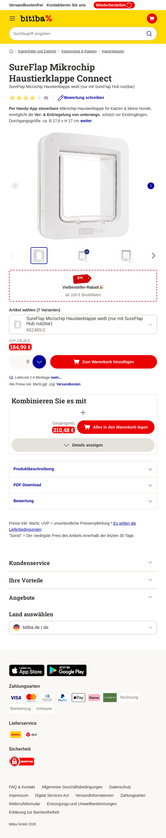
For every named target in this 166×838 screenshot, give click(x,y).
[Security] (21, 762)
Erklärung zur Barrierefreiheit (34, 812)
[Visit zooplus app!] (27, 675)
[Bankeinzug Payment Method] (20, 709)
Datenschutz (120, 787)
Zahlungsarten (133, 795)
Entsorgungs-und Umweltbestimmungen (82, 804)
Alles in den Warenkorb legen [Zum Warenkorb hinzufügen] (119, 428)
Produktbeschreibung (83, 469)
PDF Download (83, 485)
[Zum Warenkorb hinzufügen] (103, 362)
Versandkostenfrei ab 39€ (32, 5)
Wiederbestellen (114, 5)
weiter (86, 121)
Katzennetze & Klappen (78, 51)
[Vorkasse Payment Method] (44, 709)
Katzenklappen (113, 51)
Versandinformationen (94, 795)
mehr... (56, 377)
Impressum (18, 795)
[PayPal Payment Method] (63, 698)
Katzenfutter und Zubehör (37, 51)
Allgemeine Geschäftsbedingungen (72, 787)
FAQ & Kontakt (22, 787)
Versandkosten (68, 384)
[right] (150, 185)
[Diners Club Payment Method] (47, 698)
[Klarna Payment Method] (94, 698)
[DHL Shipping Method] (15, 735)
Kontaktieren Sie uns (66, 5)
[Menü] (12, 18)
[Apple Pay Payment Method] (78, 698)
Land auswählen (31, 614)
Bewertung (83, 501)
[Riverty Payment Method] (110, 698)
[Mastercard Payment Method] (31, 698)
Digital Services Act (52, 795)
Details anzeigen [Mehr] (83, 445)
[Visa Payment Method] (15, 698)
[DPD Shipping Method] (31, 735)
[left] (15, 185)
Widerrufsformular (24, 804)
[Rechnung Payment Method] (129, 698)
